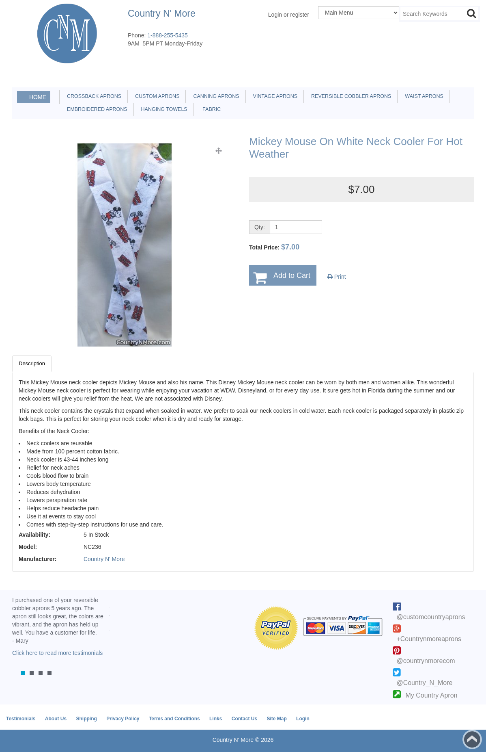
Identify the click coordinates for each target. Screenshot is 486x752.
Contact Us (244, 719)
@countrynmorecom (425, 660)
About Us (56, 719)
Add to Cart (291, 275)
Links (215, 719)
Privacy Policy (122, 719)
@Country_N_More (424, 682)
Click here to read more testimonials (57, 653)
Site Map (276, 719)
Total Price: (274, 247)
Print (336, 276)
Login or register (288, 14)
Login (303, 719)
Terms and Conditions (174, 719)
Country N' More (104, 559)
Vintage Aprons (273, 96)
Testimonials (20, 719)
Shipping (86, 719)
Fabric (209, 109)
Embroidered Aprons (95, 109)
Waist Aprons (422, 96)
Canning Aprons (214, 96)
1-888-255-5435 (167, 35)
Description (32, 363)
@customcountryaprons (430, 616)
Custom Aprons (155, 96)
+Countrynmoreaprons (428, 638)
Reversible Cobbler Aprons (349, 96)
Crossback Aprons (92, 96)
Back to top (472, 739)
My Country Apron (431, 695)
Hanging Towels (162, 109)
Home (37, 97)
